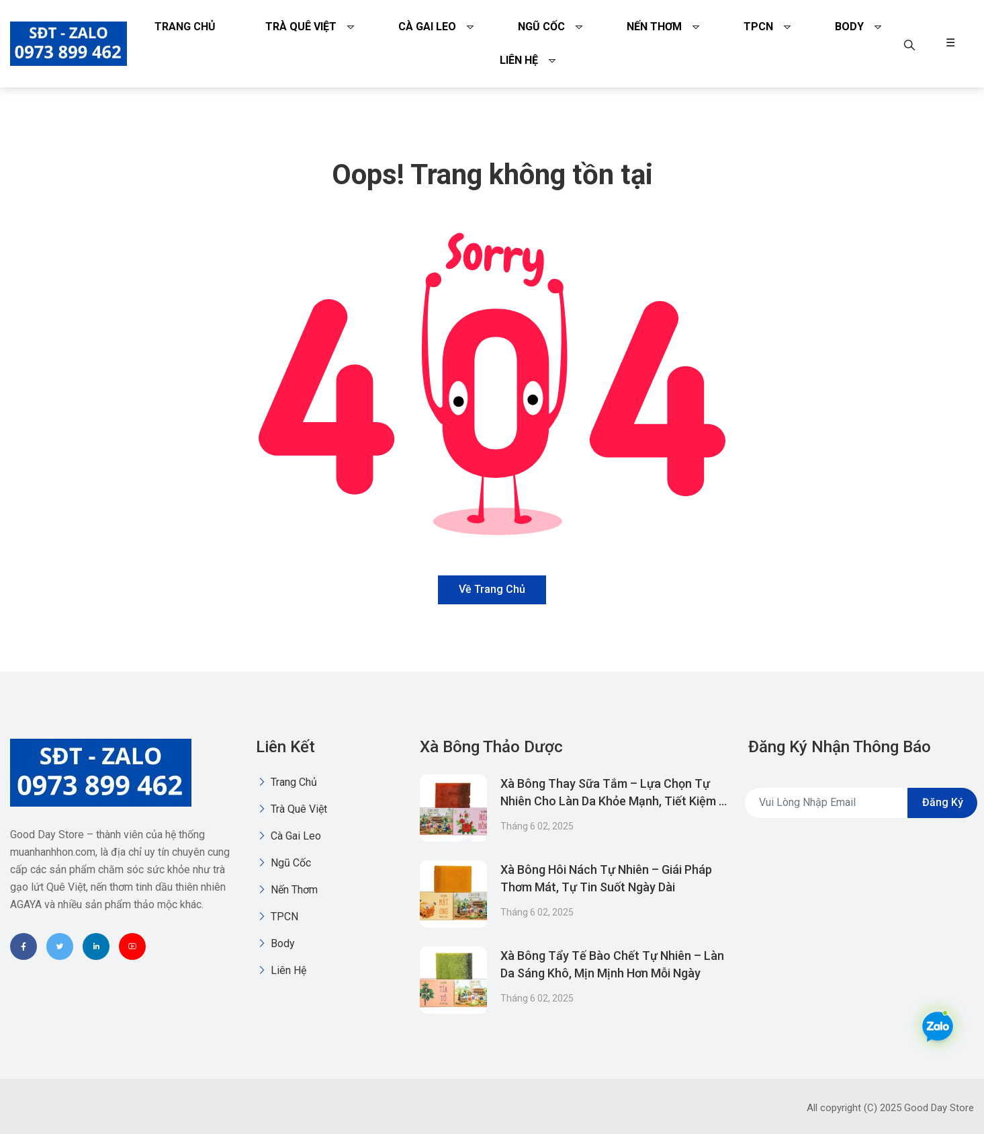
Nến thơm (654, 26)
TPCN (758, 26)
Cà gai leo (427, 26)
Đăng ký (942, 802)
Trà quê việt (301, 26)
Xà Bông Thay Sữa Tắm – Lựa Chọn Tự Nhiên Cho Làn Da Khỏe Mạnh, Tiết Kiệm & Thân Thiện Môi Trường (613, 800)
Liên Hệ (519, 60)
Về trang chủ (492, 589)
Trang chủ (185, 26)
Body (849, 26)
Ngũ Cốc (541, 26)
